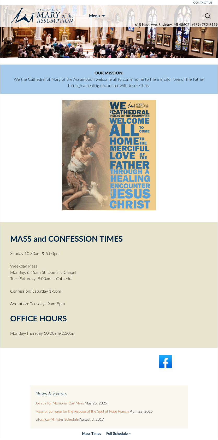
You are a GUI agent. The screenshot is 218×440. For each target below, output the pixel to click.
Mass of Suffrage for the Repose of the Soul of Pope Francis (82, 411)
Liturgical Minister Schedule (57, 419)
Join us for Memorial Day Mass (60, 403)
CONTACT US (203, 2)
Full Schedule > (118, 433)
